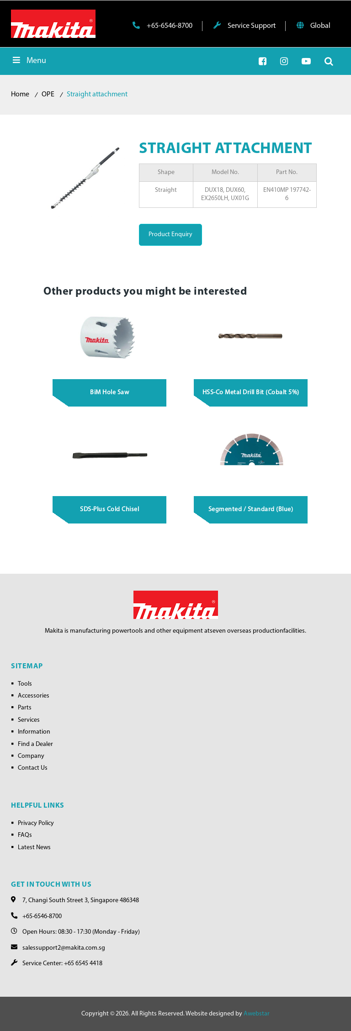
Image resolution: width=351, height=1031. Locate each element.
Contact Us (33, 768)
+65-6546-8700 (162, 25)
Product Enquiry (170, 234)
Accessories (33, 696)
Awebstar (257, 1013)
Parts (25, 707)
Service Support (244, 25)
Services (29, 720)
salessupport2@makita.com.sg (63, 948)
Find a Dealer (35, 744)
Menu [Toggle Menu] (28, 60)
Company (31, 756)
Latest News (34, 847)
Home (20, 94)
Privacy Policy (36, 823)
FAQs (25, 835)
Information (34, 732)
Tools (25, 684)
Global (313, 25)
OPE (48, 94)
